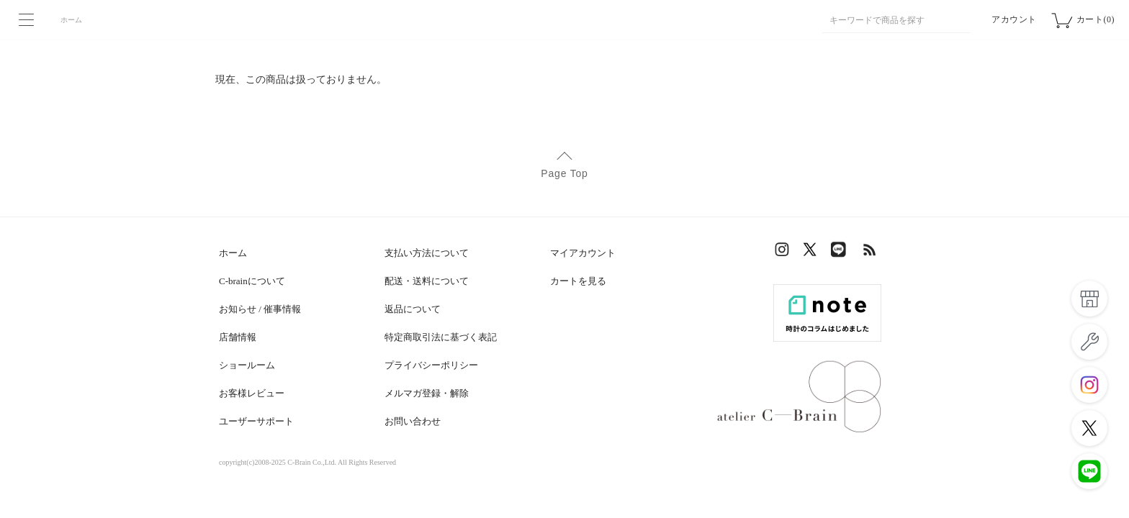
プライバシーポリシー (431, 365)
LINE (842, 253)
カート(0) (1095, 19)
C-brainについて (252, 281)
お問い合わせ (412, 421)
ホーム (71, 20)
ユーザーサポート (256, 421)
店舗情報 (237, 337)
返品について (412, 309)
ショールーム (247, 365)
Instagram (784, 253)
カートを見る (578, 281)
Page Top (564, 173)
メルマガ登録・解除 (426, 393)
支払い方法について (426, 252)
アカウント (1014, 19)
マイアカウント (583, 252)
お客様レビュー (251, 393)
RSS (870, 253)
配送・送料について (426, 281)
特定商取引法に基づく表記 (440, 337)
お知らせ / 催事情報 (260, 309)
